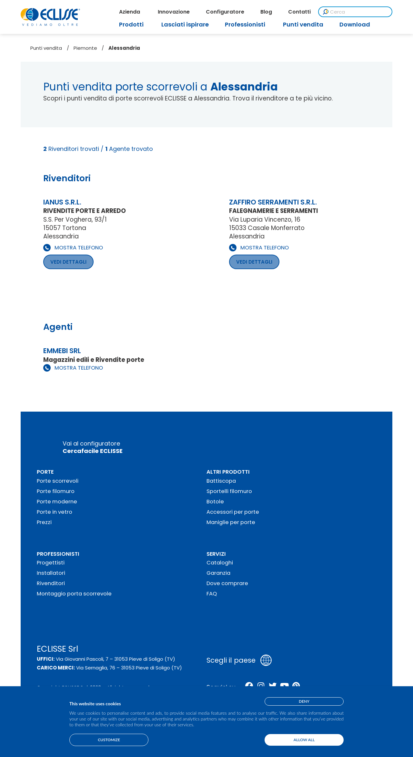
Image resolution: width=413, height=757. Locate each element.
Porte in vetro (54, 512)
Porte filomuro (56, 491)
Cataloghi (219, 562)
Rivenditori (51, 583)
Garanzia (218, 573)
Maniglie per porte (230, 522)
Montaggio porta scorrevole (74, 593)
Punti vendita (46, 48)
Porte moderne (57, 501)
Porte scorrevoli (57, 481)
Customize (109, 739)
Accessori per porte (232, 512)
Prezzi (44, 522)
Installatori (51, 573)
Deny (304, 701)
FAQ (211, 593)
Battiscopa (221, 481)
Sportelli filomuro (229, 491)
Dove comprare (227, 583)
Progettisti (51, 562)
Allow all (304, 739)
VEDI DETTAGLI (68, 261)
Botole (215, 501)
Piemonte (85, 48)
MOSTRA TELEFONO (79, 247)
